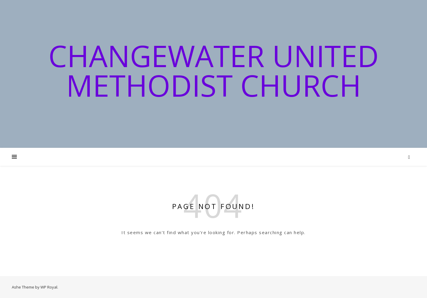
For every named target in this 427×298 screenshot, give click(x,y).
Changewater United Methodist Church (213, 70)
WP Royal (48, 287)
